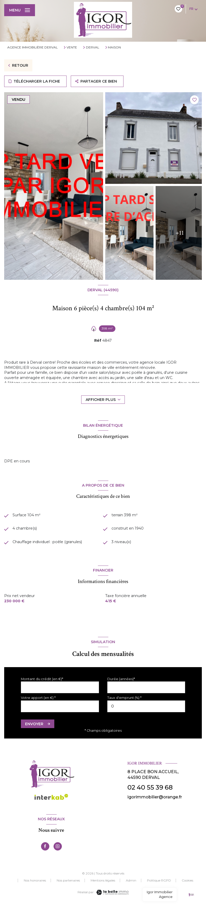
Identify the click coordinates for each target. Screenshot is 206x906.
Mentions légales (103, 880)
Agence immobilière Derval (32, 47)
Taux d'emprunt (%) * (124, 698)
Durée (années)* (121, 679)
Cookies (187, 880)
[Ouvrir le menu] (19, 10)
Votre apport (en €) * (38, 698)
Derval (92, 47)
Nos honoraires (35, 880)
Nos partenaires (68, 880)
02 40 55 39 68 (150, 787)
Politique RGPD (159, 880)
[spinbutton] (146, 706)
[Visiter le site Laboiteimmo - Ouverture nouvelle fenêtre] (112, 892)
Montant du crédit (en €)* (42, 679)
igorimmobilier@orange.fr (154, 797)
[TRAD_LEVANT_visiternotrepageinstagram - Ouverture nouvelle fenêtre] (58, 846)
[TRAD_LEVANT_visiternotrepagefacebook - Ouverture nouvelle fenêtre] (45, 846)
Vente (72, 47)
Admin (131, 880)
